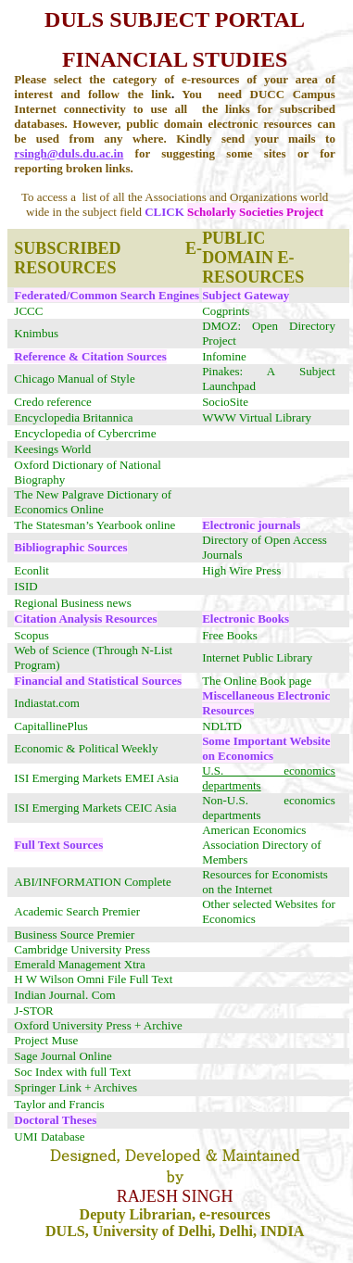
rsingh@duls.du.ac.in (68, 153)
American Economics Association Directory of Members (261, 844)
